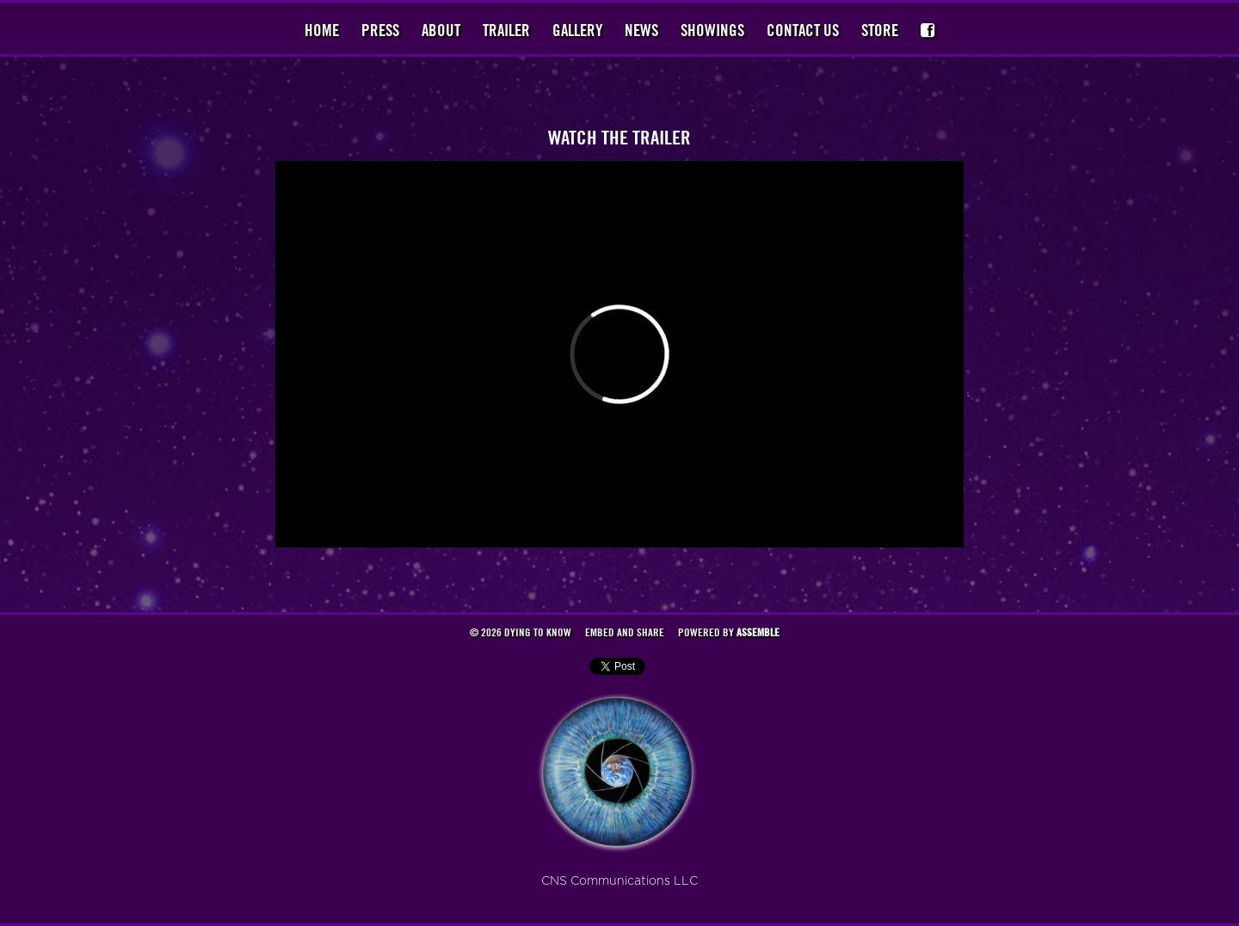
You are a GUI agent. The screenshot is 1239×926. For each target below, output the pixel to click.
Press (380, 30)
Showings (712, 30)
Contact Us (803, 30)
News (641, 30)
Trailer (506, 30)
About (441, 30)
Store (879, 30)
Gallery (577, 30)
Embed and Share (624, 632)
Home (322, 30)
